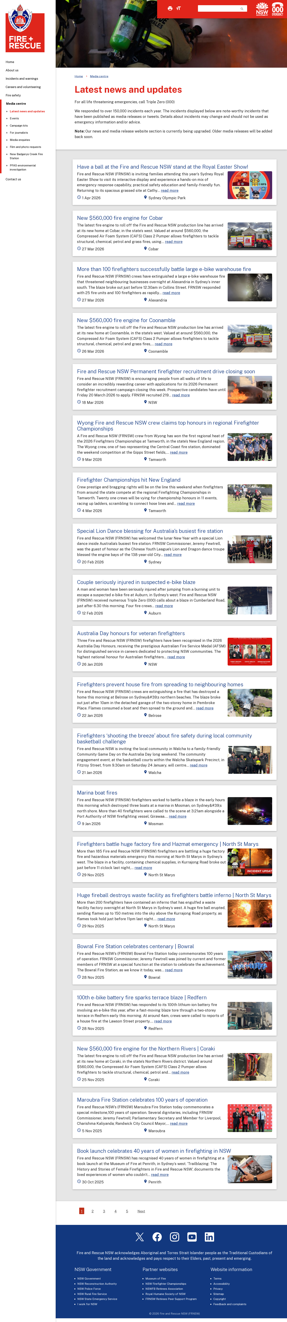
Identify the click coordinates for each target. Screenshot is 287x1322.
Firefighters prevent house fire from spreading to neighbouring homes (160, 684)
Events (14, 118)
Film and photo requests (25, 146)
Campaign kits (19, 125)
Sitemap (218, 1293)
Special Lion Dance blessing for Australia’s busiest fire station (150, 531)
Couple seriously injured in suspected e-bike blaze (136, 582)
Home (10, 62)
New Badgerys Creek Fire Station (26, 156)
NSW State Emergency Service (97, 1299)
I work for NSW (87, 1304)
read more (169, 190)
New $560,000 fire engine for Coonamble (126, 320)
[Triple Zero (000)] (276, 9)
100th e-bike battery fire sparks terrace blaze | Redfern (142, 997)
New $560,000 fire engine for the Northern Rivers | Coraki (146, 1048)
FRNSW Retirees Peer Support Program (171, 1299)
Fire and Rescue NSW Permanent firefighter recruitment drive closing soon (166, 371)
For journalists (19, 132)
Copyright (219, 1299)
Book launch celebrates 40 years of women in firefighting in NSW (154, 1151)
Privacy (218, 1288)
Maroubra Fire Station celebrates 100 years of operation (142, 1100)
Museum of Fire (155, 1278)
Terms (217, 1278)
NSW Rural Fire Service (92, 1293)
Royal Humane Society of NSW (165, 1293)
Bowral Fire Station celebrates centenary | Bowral (135, 946)
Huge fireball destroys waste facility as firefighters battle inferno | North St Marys (174, 895)
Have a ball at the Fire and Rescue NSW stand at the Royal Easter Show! (162, 167)
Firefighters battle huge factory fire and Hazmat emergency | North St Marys (167, 844)
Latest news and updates (27, 111)
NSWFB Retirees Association (164, 1288)
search (242, 9)
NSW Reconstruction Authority (97, 1283)
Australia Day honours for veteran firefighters (131, 633)
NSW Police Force (89, 1288)
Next (141, 1211)
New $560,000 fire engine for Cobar (120, 218)
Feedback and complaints (229, 1304)
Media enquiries (20, 139)
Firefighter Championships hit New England (129, 480)
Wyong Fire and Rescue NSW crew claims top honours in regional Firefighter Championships (168, 426)
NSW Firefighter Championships (165, 1283)
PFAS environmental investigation (23, 167)
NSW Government (89, 1278)
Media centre (99, 76)
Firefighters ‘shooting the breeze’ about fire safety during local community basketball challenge (164, 738)
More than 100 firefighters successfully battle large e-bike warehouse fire (164, 269)
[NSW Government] (262, 9)
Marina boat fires (97, 793)
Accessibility (221, 1283)
